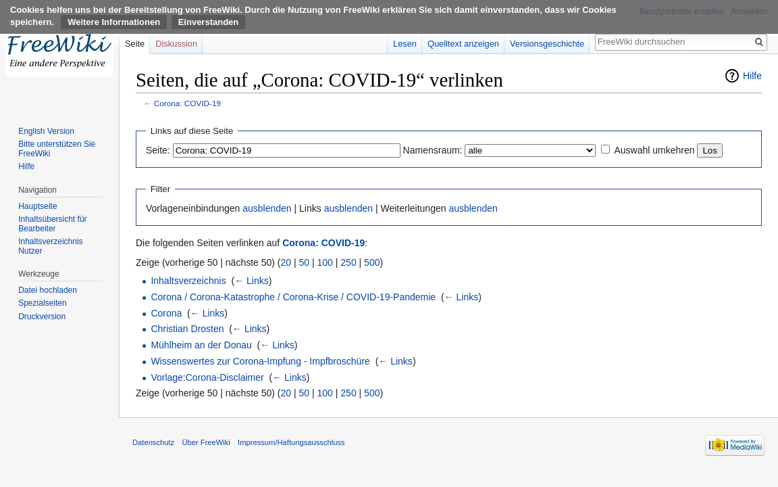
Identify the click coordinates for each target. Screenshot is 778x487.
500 (372, 262)
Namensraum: (433, 150)
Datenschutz (153, 442)
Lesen (405, 44)
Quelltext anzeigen (463, 44)
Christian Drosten (187, 328)
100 (325, 262)
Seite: (158, 150)
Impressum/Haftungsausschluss (291, 442)
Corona (166, 313)
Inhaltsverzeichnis (188, 280)
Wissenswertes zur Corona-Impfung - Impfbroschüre (260, 361)
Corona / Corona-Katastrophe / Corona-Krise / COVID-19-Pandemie (293, 297)
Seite (135, 44)
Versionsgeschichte (547, 44)
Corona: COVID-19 (187, 103)
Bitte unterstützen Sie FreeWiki (56, 148)
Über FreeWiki (206, 442)
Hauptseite (37, 206)
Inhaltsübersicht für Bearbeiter (52, 223)
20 (286, 262)
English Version (46, 131)
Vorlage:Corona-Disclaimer (207, 377)
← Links (251, 280)
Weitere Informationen (114, 22)
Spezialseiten (42, 303)
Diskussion (176, 44)
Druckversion (42, 316)
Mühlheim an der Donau (201, 345)
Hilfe (752, 75)
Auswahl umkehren (654, 150)
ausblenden (266, 208)
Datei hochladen (47, 290)
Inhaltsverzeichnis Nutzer (50, 246)
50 (304, 262)
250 (348, 262)
